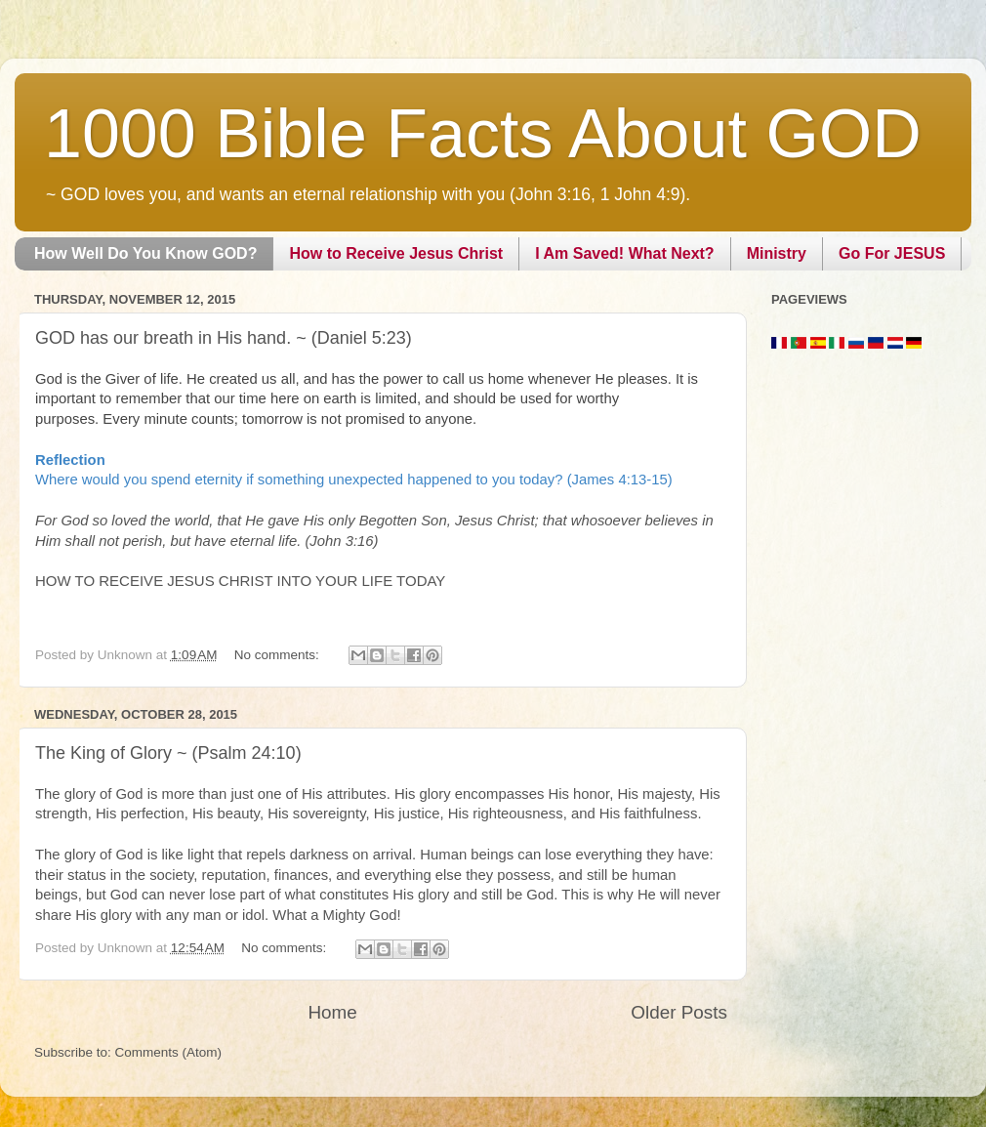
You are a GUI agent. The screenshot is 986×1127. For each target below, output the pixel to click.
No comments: (278, 654)
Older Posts (679, 1012)
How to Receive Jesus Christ (396, 253)
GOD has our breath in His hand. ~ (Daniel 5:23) (223, 338)
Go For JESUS (892, 253)
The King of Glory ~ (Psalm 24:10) (168, 753)
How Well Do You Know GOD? (145, 253)
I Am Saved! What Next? (624, 253)
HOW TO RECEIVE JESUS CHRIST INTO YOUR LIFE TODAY (240, 580)
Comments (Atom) (169, 1052)
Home (332, 1012)
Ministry (776, 253)
